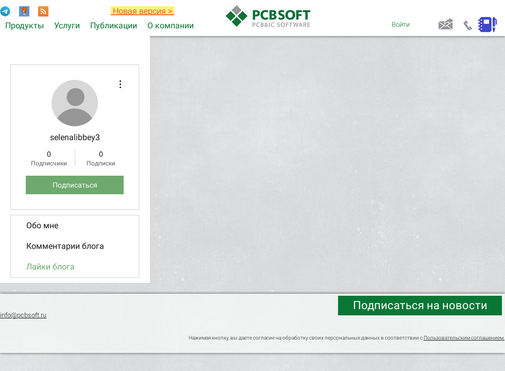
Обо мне (42, 225)
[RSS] (43, 11)
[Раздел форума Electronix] (24, 11)
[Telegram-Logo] (5, 11)
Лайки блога (50, 267)
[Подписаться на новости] (420, 305)
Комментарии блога (65, 246)
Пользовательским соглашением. (464, 338)
